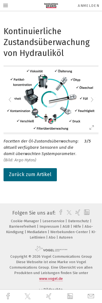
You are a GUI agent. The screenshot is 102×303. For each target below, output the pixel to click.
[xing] (49, 296)
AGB (67, 226)
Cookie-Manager (25, 221)
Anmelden (88, 5)
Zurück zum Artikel (30, 174)
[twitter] (28, 296)
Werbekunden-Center (69, 232)
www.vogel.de (51, 278)
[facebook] (9, 296)
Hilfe (77, 226)
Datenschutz (79, 221)
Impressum (49, 226)
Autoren (66, 237)
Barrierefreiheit (23, 226)
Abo (53, 237)
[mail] (91, 296)
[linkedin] (71, 296)
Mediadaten (37, 232)
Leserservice (54, 221)
